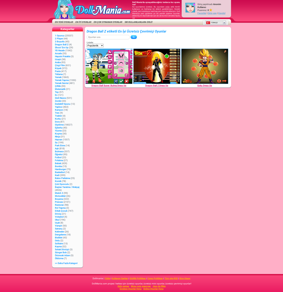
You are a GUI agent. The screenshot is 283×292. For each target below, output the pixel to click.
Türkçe (212, 22)
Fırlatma (59, 160)
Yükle (107, 278)
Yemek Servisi (62, 83)
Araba (58, 62)
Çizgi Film (60, 65)
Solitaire (59, 243)
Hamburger (60, 169)
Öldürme (59, 258)
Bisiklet (58, 237)
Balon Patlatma (62, 178)
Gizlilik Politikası (138, 278)
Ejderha (58, 127)
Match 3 (59, 193)
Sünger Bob (61, 252)
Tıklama (59, 74)
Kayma (58, 246)
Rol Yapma (60, 208)
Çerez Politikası (155, 278)
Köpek (58, 68)
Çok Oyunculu (62, 184)
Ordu (57, 240)
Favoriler (201, 13)
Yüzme (58, 130)
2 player (59, 38)
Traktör (58, 116)
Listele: (90, 42)
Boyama (59, 199)
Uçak (57, 222)
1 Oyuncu (59, 35)
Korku (58, 119)
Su (56, 142)
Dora (57, 121)
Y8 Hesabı (60, 50)
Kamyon (59, 110)
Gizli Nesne (60, 98)
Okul (57, 219)
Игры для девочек (141, 286)
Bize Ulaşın (184, 278)
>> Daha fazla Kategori (66, 263)
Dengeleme (60, 234)
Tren (57, 113)
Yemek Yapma (62, 80)
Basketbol (60, 172)
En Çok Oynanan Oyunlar (108, 22)
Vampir (58, 225)
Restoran (59, 205)
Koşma (58, 133)
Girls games (123, 286)
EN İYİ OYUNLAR (83, 22)
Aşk (57, 148)
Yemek (58, 77)
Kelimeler (59, 231)
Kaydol (221, 13)
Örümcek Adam (62, 255)
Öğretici (59, 154)
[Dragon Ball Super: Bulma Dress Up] (109, 66)
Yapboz (58, 107)
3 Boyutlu (60, 41)
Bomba (58, 166)
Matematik (60, 89)
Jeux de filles (159, 286)
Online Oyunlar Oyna (153, 289)
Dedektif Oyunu (62, 104)
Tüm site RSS (171, 278)
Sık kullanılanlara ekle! (139, 22)
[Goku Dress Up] (204, 66)
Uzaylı (58, 59)
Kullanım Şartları (120, 278)
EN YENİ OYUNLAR (64, 22)
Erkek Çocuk (61, 211)
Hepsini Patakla (62, 56)
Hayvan (58, 139)
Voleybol (59, 217)
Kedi (57, 175)
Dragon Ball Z (61, 44)
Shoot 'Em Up (61, 47)
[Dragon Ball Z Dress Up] (156, 66)
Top (57, 92)
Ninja (57, 136)
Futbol (58, 157)
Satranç (58, 228)
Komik (58, 181)
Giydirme (59, 124)
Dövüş (58, 214)
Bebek (58, 163)
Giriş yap (212, 13)
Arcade (58, 53)
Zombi (58, 101)
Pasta (58, 71)
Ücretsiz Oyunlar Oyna (130, 289)
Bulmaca (59, 151)
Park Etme (60, 145)
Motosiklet (60, 196)
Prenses (59, 202)
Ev (56, 95)
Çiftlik (58, 86)
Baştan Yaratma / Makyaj (67, 187)
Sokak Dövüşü (62, 249)
